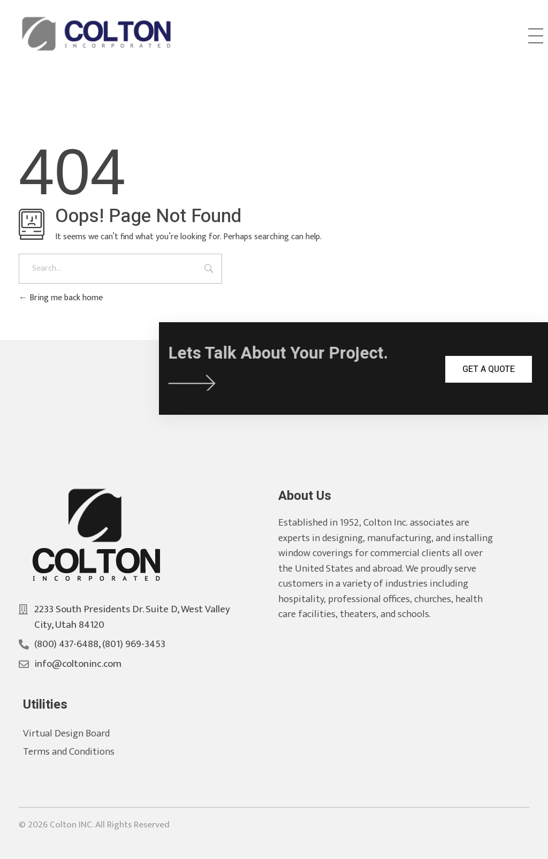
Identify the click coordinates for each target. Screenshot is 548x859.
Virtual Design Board (78, 733)
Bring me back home (61, 298)
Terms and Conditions (81, 751)
